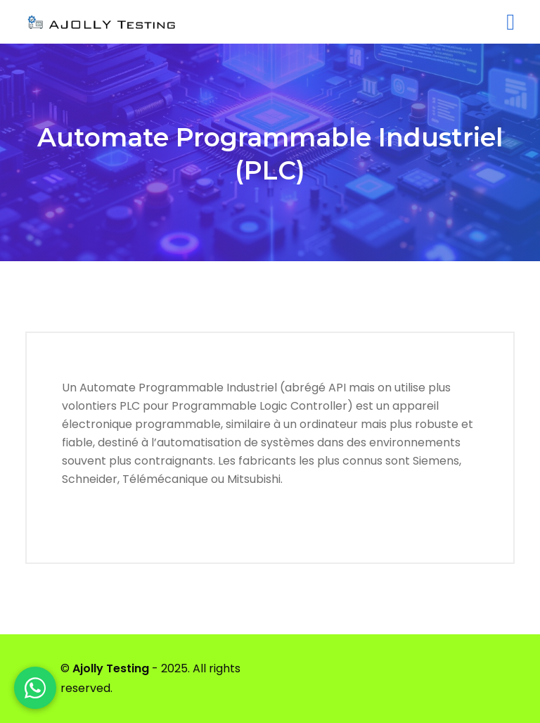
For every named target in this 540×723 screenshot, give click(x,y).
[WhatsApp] (35, 688)
